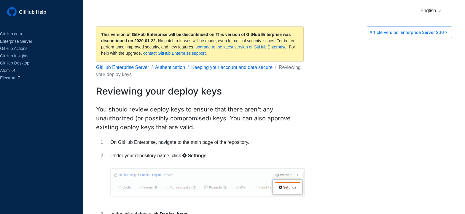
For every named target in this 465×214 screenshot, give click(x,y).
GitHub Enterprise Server (122, 67)
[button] (431, 11)
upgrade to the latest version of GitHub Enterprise (240, 47)
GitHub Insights (14, 56)
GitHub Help (32, 12)
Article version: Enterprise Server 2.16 (409, 32)
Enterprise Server (16, 41)
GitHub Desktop (14, 63)
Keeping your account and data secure (232, 67)
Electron (10, 77)
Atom (7, 70)
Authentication (170, 67)
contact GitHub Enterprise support (174, 53)
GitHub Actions (14, 48)
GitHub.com (11, 34)
